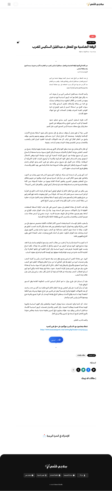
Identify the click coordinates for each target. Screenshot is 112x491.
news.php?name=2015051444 (64, 330)
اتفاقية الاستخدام (55, 475)
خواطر (41, 4)
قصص (35, 4)
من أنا (82, 475)
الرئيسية (81, 4)
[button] (88, 370)
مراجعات (47, 4)
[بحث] (9, 4)
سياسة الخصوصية (69, 475)
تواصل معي (29, 475)
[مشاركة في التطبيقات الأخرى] (73, 370)
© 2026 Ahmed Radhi (56, 485)
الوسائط (29, 4)
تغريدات (22, 4)
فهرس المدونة (42, 475)
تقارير (64, 4)
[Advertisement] (56, 22)
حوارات (59, 4)
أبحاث (53, 4)
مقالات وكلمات (72, 4)
